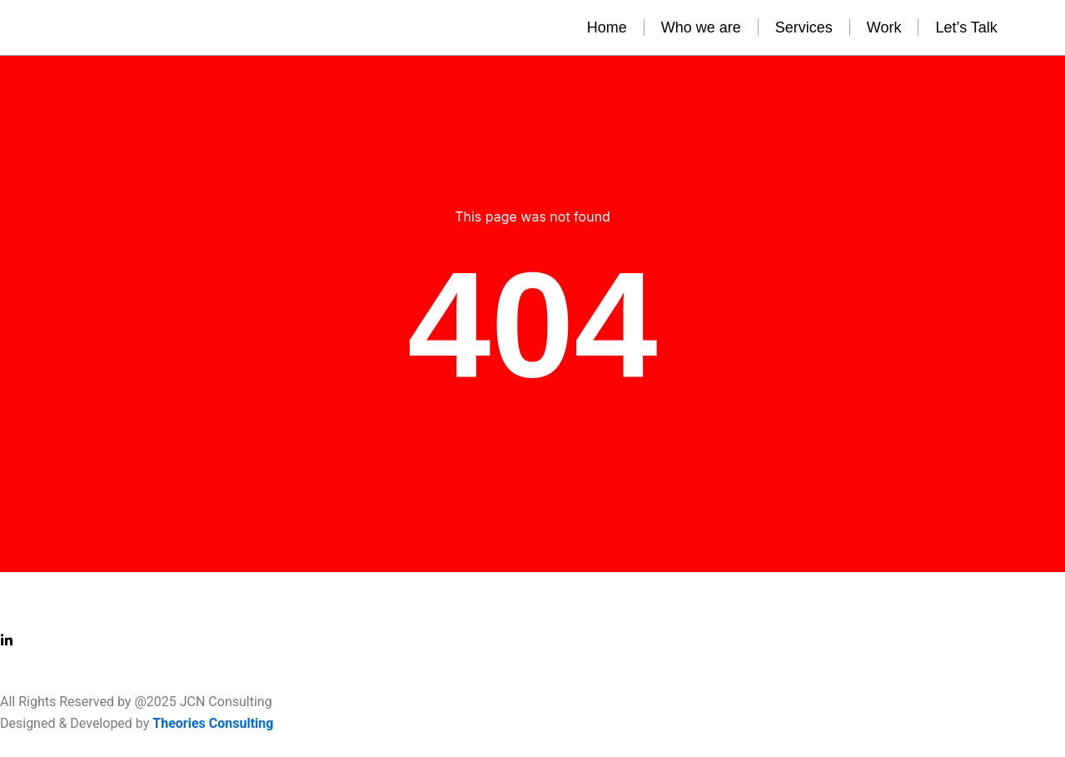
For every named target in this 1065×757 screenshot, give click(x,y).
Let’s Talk (966, 27)
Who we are (701, 27)
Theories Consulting (212, 723)
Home (607, 27)
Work (884, 27)
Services (804, 27)
